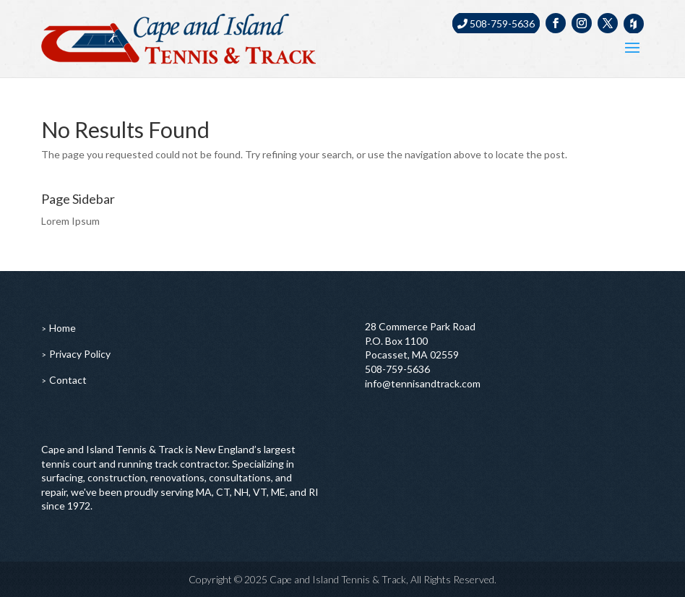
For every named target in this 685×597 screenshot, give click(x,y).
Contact (68, 380)
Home (62, 328)
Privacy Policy (80, 354)
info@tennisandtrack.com (423, 383)
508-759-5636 (496, 23)
